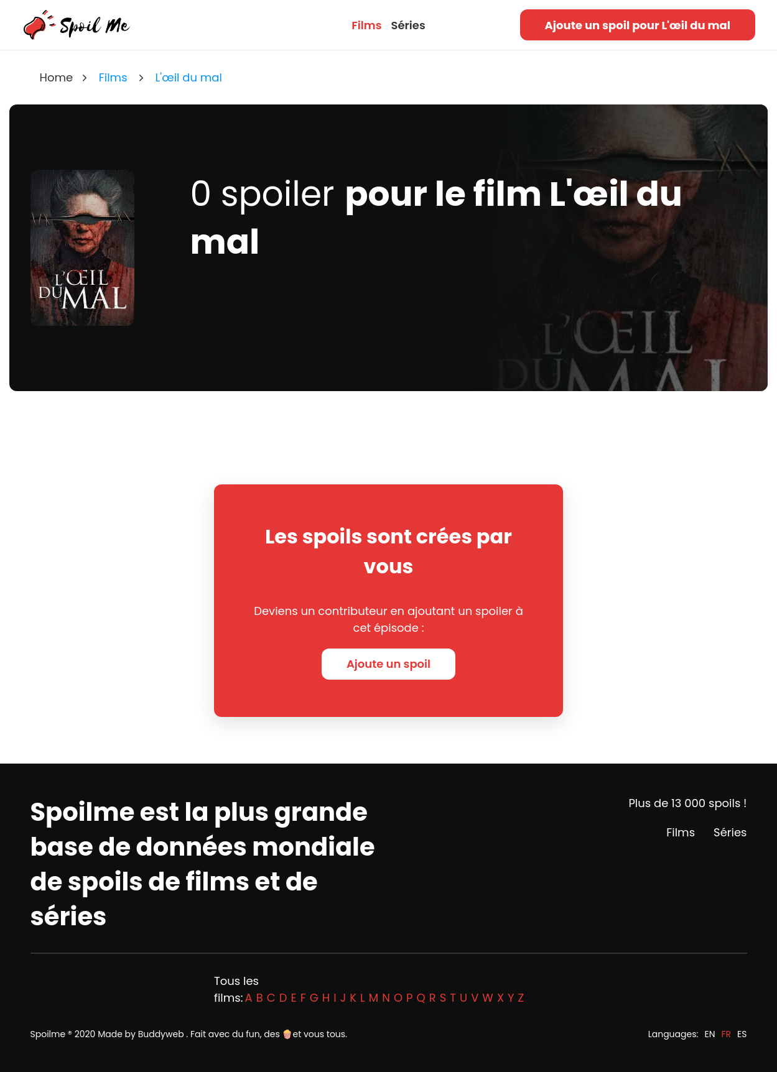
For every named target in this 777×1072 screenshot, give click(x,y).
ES (742, 1034)
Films (366, 25)
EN (709, 1034)
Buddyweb (161, 1034)
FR (727, 1034)
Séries (408, 25)
